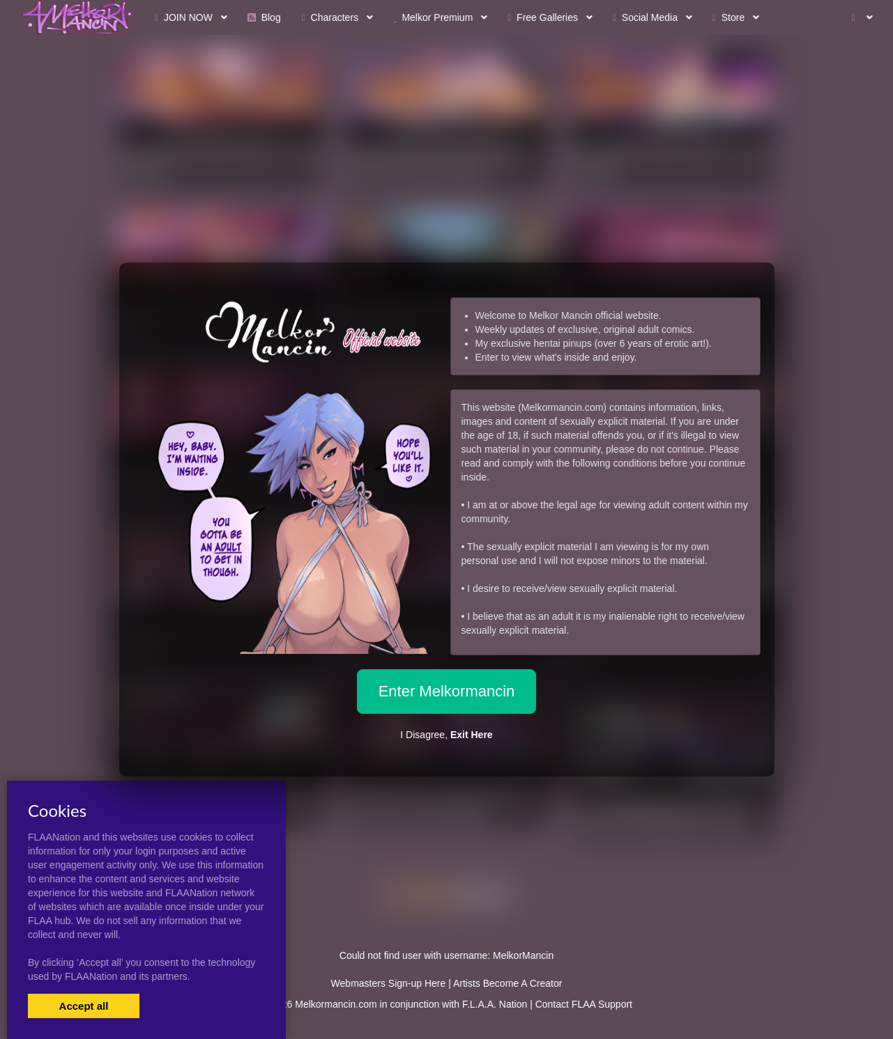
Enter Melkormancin (447, 691)
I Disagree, (446, 734)
